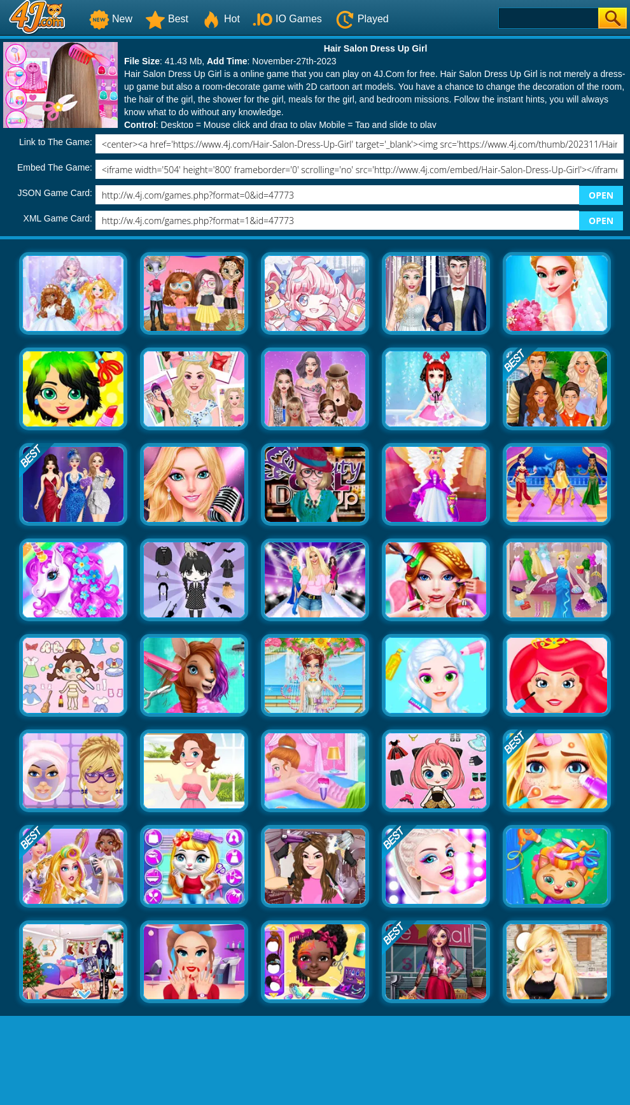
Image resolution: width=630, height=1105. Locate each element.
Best (166, 18)
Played (362, 18)
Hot (220, 18)
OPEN (601, 195)
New (110, 18)
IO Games (287, 18)
